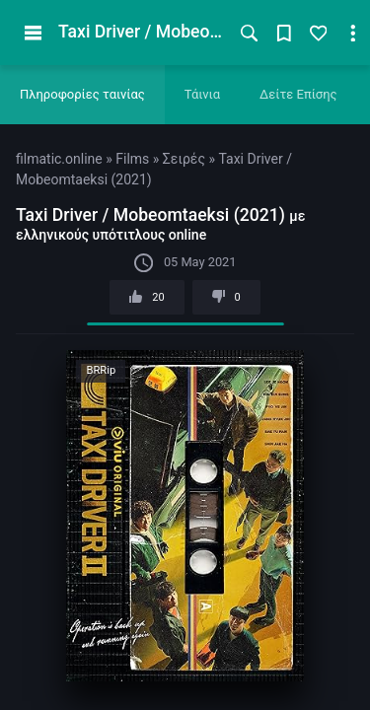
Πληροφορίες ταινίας (82, 94)
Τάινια (202, 94)
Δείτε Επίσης (298, 94)
